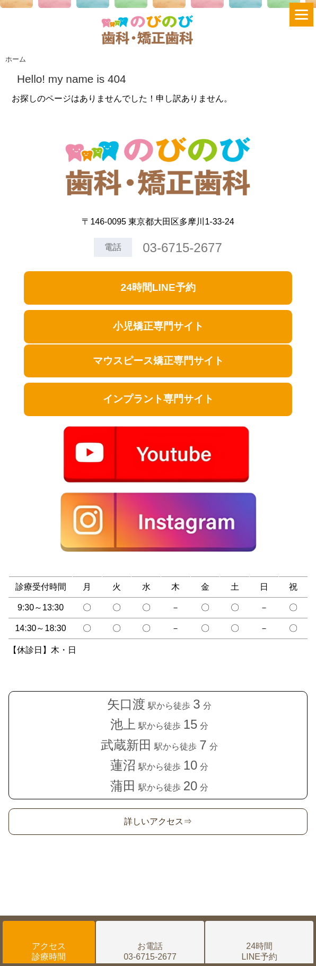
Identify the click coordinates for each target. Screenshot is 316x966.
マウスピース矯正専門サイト (158, 360)
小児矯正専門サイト (158, 326)
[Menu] (301, 15)
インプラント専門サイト (158, 398)
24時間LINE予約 (157, 287)
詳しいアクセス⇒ (158, 821)
